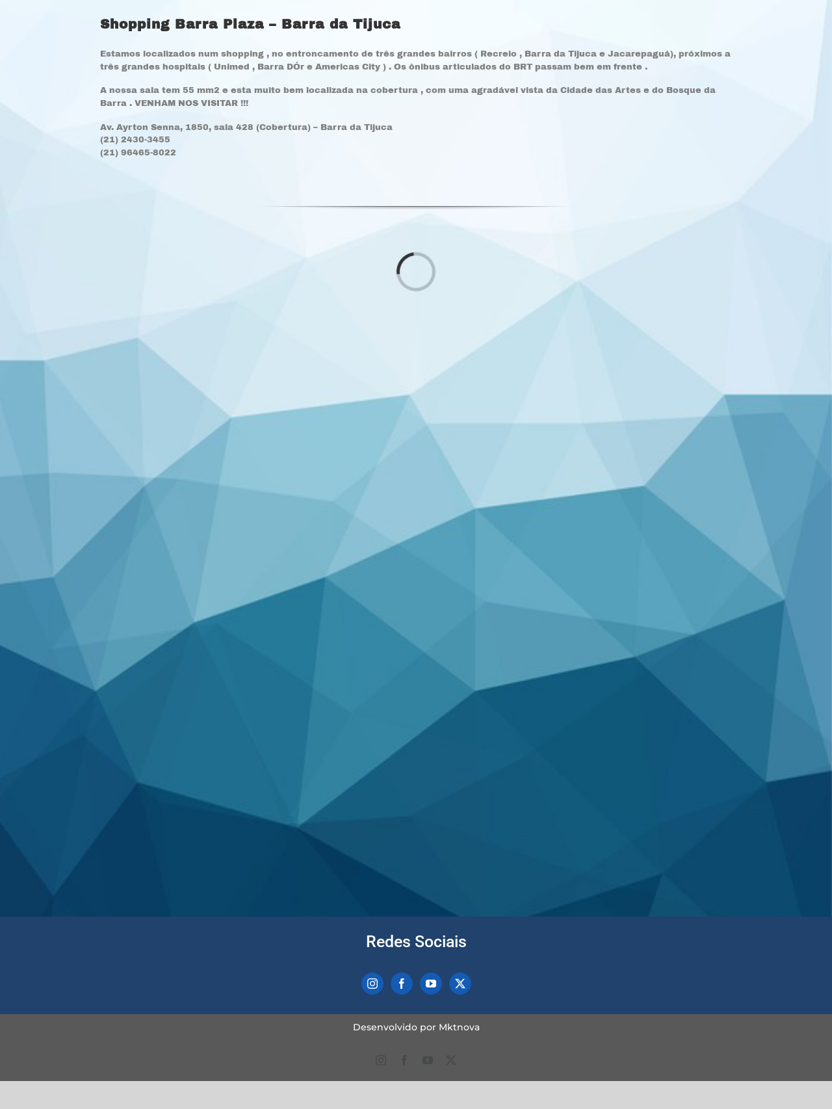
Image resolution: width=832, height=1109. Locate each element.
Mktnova (459, 1027)
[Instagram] (372, 983)
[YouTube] (431, 983)
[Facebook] (402, 983)
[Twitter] (460, 983)
